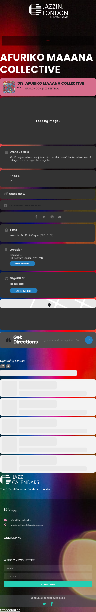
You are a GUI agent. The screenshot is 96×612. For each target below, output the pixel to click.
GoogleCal (33, 205)
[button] (48, 39)
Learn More (23, 291)
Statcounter (10, 610)
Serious (17, 284)
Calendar (16, 205)
